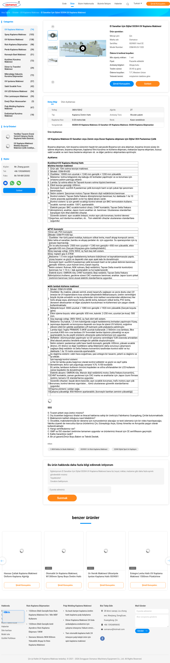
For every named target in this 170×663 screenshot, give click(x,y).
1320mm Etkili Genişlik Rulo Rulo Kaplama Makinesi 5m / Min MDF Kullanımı (43, 615)
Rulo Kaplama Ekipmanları (19, 44)
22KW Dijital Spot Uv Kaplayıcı (125, 449)
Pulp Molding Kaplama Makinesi (19, 107)
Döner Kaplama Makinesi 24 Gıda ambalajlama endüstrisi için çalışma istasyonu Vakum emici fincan (79, 624)
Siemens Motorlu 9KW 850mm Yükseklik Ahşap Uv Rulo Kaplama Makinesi (42, 641)
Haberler (5, 626)
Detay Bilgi (52, 102)
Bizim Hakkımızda (9, 623)
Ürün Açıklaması (68, 102)
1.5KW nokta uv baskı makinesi (62, 449)
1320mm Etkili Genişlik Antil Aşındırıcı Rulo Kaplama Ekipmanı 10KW (41, 628)
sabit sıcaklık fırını (19, 86)
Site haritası (6, 630)
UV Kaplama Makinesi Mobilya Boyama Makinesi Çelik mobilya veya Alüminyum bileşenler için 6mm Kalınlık (24, 145)
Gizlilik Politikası (8, 638)
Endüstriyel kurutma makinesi (19, 114)
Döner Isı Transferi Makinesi (19, 68)
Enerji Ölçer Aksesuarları (19, 101)
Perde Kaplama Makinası (19, 49)
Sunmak (62, 498)
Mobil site (5, 634)
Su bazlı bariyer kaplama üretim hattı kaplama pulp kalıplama (79, 613)
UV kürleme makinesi (19, 39)
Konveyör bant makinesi (19, 54)
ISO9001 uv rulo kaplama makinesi (94, 449)
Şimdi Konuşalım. (158, 4)
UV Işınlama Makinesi (19, 81)
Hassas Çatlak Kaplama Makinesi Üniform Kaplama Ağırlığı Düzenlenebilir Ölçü (20, 576)
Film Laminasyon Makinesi (19, 96)
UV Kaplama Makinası (19, 29)
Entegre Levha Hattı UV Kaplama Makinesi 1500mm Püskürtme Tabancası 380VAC (146, 576)
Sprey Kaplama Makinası (19, 34)
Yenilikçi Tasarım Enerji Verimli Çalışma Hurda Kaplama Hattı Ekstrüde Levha (24, 136)
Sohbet (19, 190)
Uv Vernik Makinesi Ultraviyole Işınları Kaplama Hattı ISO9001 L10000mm (103, 576)
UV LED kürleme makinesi (19, 91)
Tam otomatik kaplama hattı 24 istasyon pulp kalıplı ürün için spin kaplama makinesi (79, 637)
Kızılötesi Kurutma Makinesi (19, 60)
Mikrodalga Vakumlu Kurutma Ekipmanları (19, 75)
